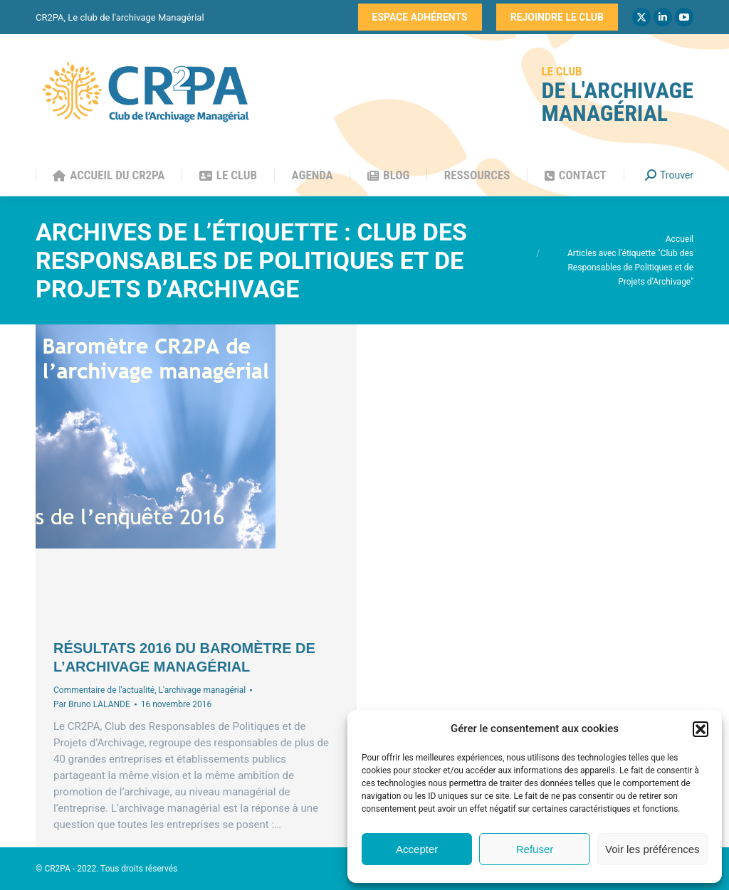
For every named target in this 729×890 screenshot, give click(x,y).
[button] (700, 729)
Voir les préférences (652, 849)
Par (91, 704)
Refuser (535, 849)
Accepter (417, 849)
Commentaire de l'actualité (103, 690)
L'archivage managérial (202, 690)
